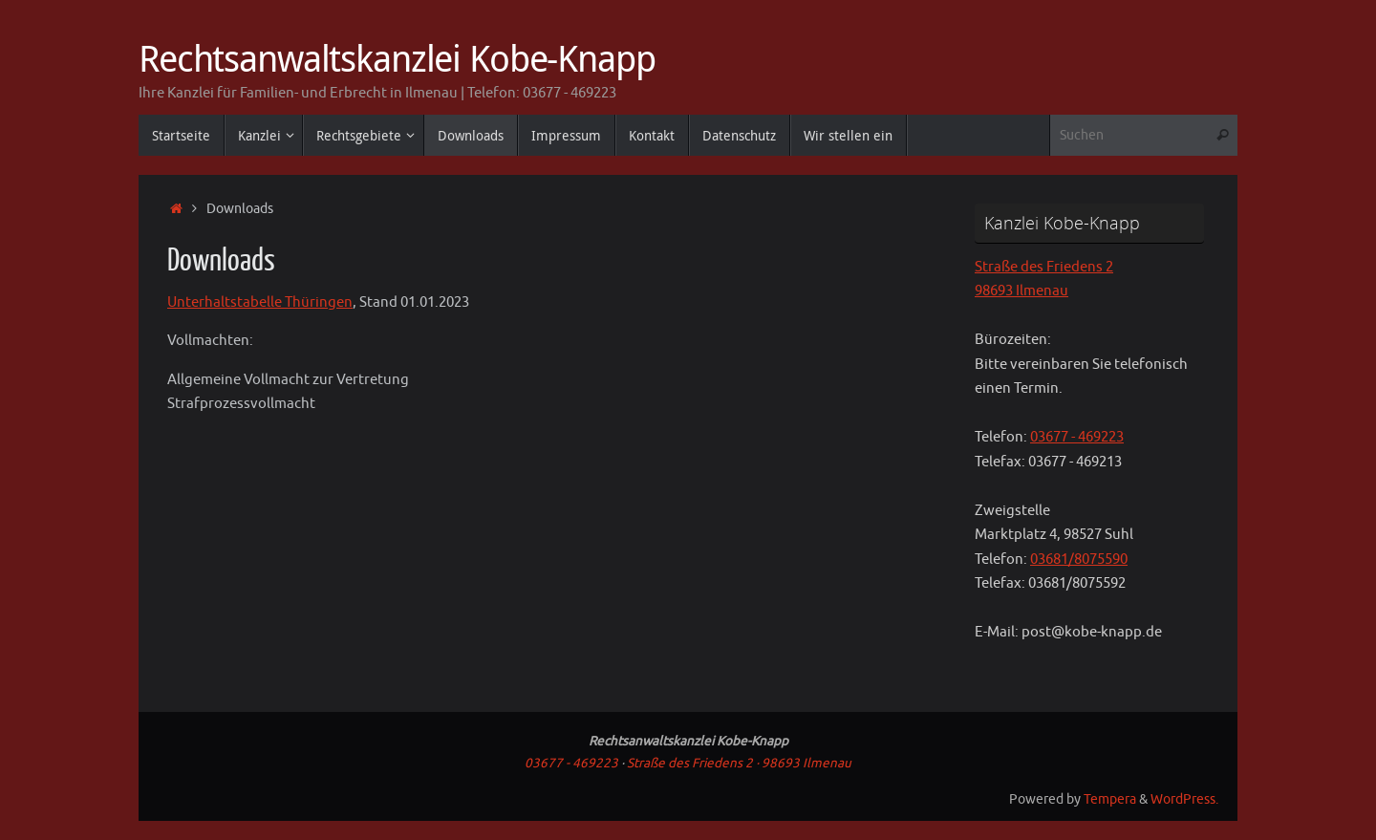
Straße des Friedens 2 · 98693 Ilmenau (739, 763)
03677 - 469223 (1077, 437)
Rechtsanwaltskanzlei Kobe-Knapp (397, 58)
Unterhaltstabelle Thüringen (260, 302)
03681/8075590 (1079, 559)
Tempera (1110, 799)
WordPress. (1184, 799)
